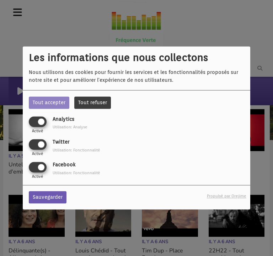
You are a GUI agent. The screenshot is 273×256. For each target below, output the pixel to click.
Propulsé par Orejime (226, 196)
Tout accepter (49, 102)
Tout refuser (92, 102)
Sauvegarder (48, 197)
